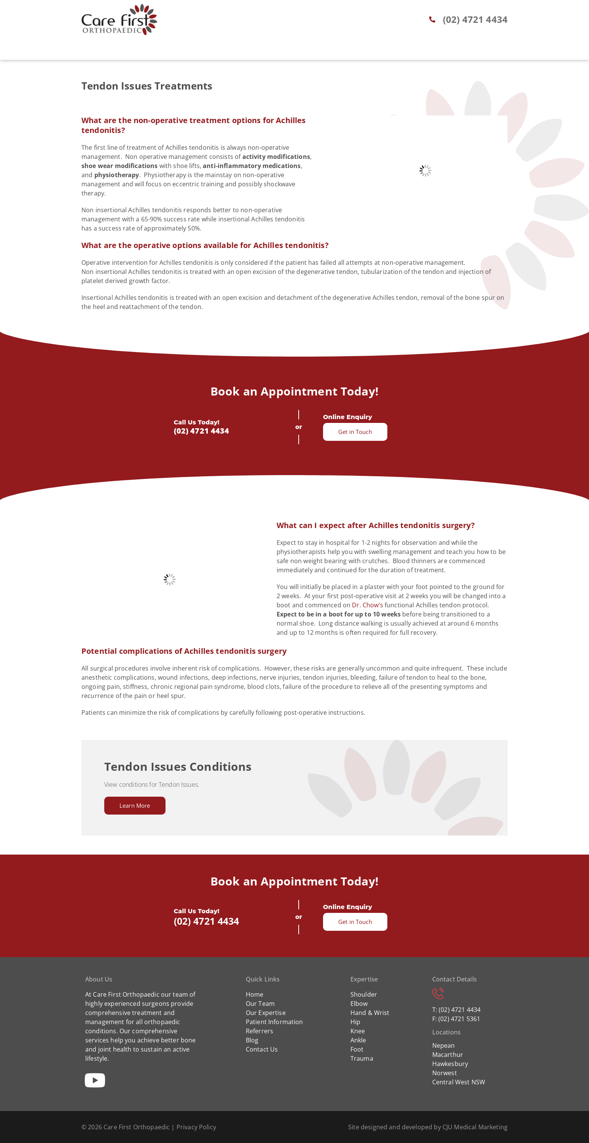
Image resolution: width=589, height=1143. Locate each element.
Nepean (443, 1045)
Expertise (217, 50)
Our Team (260, 1003)
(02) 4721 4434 (201, 431)
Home (152, 50)
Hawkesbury (450, 1064)
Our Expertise (266, 1013)
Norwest (444, 1073)
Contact (425, 50)
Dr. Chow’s (367, 605)
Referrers (312, 50)
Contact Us (262, 1049)
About (182, 50)
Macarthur (447, 1054)
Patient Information (274, 1022)
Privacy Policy (196, 1127)
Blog (347, 50)
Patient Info (264, 50)
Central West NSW (458, 1082)
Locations (383, 50)
